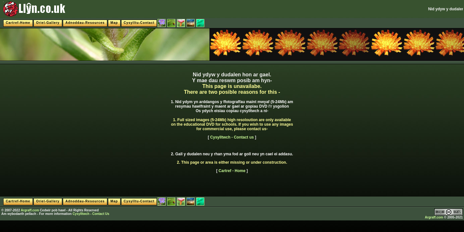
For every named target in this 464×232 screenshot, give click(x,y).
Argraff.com (30, 210)
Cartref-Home (18, 22)
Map (114, 22)
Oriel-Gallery (48, 22)
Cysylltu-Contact (139, 22)
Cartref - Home (231, 171)
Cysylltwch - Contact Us (90, 214)
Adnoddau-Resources (85, 22)
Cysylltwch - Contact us (232, 137)
